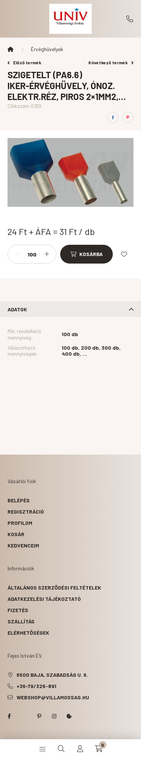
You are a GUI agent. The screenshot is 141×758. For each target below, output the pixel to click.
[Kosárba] (86, 254)
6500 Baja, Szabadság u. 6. (52, 675)
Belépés (19, 500)
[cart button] (98, 748)
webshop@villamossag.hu (53, 697)
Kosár (16, 534)
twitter (24, 716)
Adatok (17, 309)
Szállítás (21, 621)
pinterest (39, 716)
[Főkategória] (11, 49)
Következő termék (110, 62)
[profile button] (80, 748)
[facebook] (112, 117)
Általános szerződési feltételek (54, 587)
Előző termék (24, 62)
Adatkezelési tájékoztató (44, 599)
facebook (9, 716)
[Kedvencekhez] (124, 254)
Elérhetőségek (28, 632)
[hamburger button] (42, 748)
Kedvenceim (23, 545)
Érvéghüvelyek (47, 49)
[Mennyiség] (31, 254)
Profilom (20, 523)
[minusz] (17, 254)
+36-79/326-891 (129, 18)
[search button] (61, 748)
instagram (54, 716)
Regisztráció (26, 511)
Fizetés (18, 610)
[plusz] (46, 254)
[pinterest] (127, 117)
